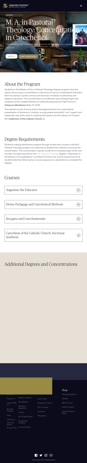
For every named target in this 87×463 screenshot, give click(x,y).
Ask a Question (28, 56)
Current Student (24, 427)
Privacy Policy (12, 428)
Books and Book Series (68, 412)
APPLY (11, 56)
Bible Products (67, 403)
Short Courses (42, 407)
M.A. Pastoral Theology (48, 154)
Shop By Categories (69, 394)
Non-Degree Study (25, 417)
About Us (10, 394)
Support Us (11, 399)
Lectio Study (42, 399)
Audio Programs (68, 407)
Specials (65, 399)
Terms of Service (10, 424)
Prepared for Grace (44, 403)
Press (9, 415)
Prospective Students (22, 422)
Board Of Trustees (10, 410)
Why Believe (42, 416)
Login (9, 433)
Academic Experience (22, 407)
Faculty (21, 412)
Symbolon (41, 412)
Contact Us (11, 420)
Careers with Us (12, 404)
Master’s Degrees (24, 398)
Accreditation (23, 402)
